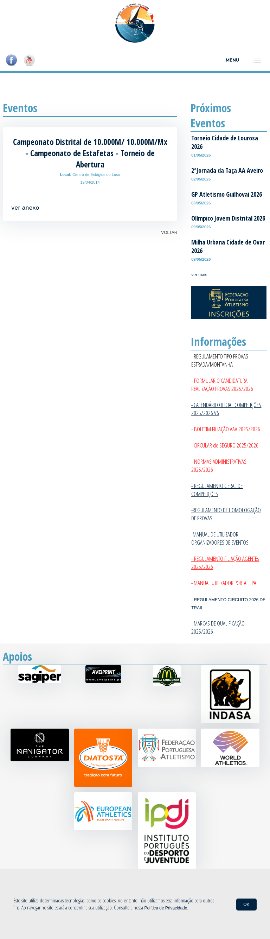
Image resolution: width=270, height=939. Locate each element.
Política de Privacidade (165, 908)
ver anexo (25, 207)
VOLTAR (169, 232)
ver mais (199, 274)
